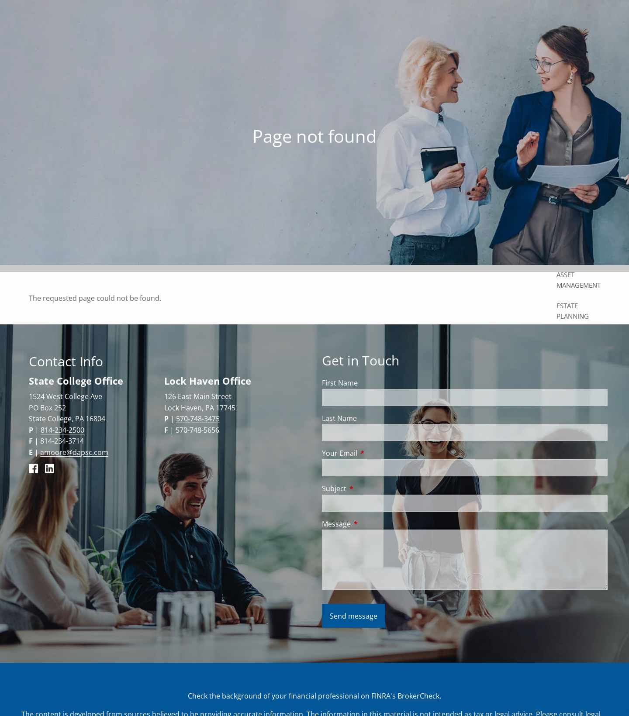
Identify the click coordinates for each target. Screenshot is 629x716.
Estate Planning (572, 310)
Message (371, 524)
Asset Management (578, 279)
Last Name (339, 418)
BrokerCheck (418, 696)
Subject (369, 488)
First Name (340, 383)
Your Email (375, 453)
